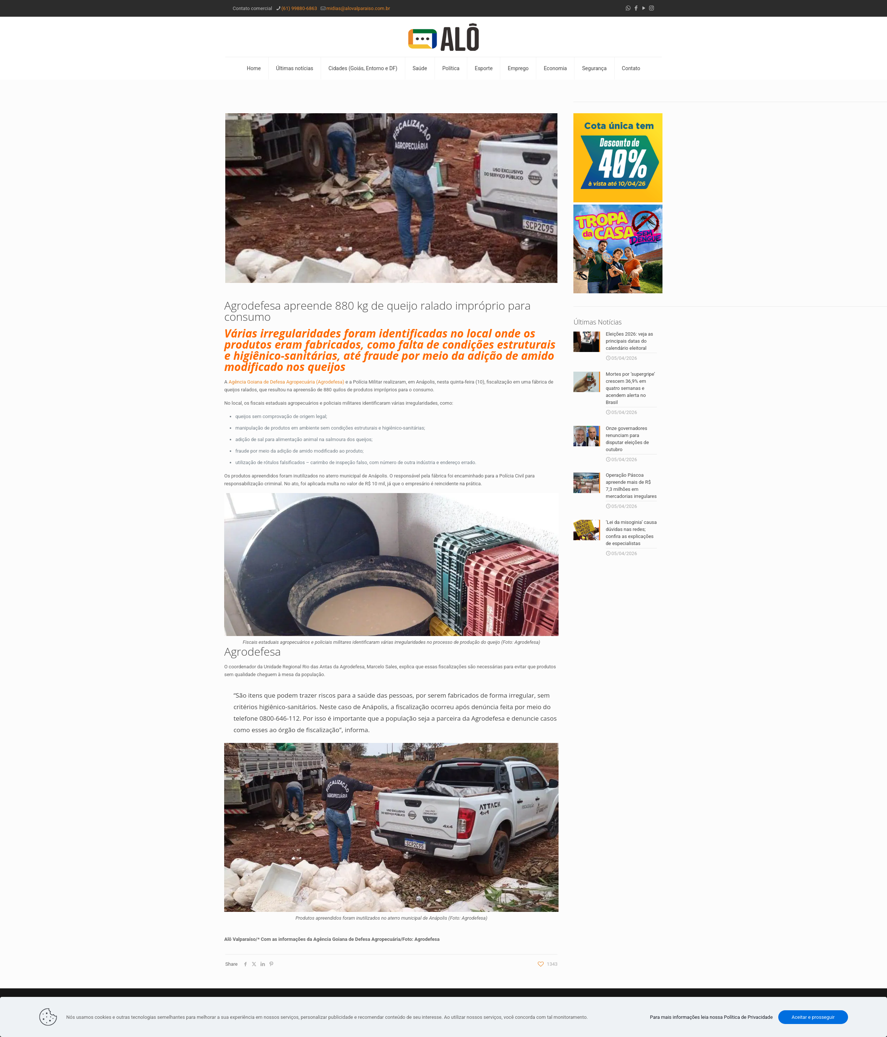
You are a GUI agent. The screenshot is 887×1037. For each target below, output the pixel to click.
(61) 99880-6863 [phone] (299, 8)
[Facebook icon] (636, 8)
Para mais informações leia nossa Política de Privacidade (711, 1017)
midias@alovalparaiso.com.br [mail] (358, 8)
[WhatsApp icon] (628, 8)
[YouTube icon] (644, 8)
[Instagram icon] (651, 8)
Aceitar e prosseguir (813, 1017)
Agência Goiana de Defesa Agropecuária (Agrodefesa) (286, 382)
